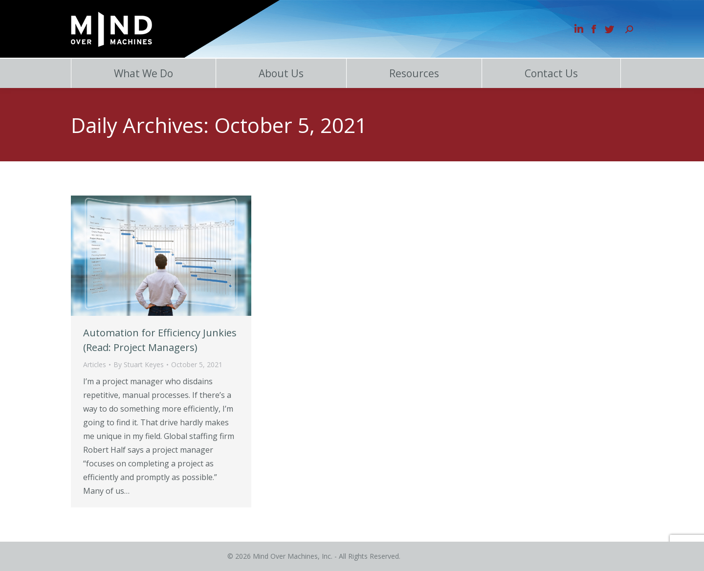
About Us (281, 73)
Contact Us (551, 73)
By (138, 364)
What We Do (143, 73)
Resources (414, 73)
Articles (94, 364)
